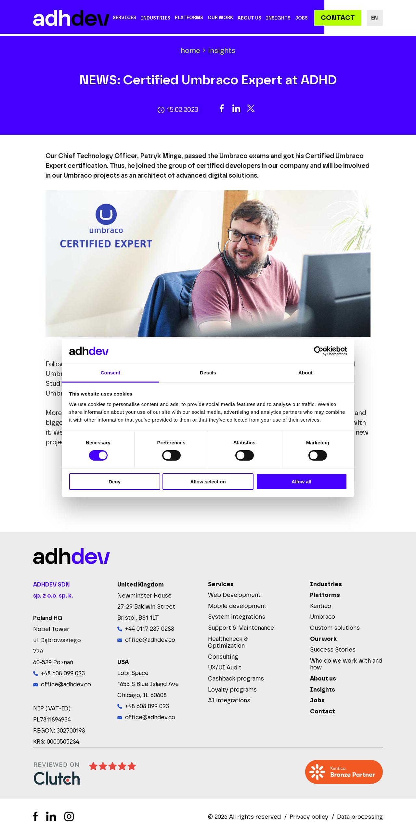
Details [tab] (208, 372)
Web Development (234, 596)
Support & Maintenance (241, 628)
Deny (115, 481)
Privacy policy (309, 817)
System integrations (236, 618)
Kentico (320, 607)
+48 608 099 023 (63, 674)
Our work (220, 18)
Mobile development (237, 607)
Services (124, 18)
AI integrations (229, 701)
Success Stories (333, 651)
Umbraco (322, 618)
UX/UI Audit (224, 668)
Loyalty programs (232, 690)
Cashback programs (236, 679)
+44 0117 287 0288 (149, 629)
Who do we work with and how (346, 664)
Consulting (223, 657)
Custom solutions (335, 628)
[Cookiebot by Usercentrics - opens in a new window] (318, 351)
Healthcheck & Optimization (228, 643)
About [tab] (305, 372)
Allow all (301, 481)
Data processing (360, 817)
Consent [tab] (111, 372)
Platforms (189, 18)
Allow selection (208, 481)
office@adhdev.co (66, 685)
